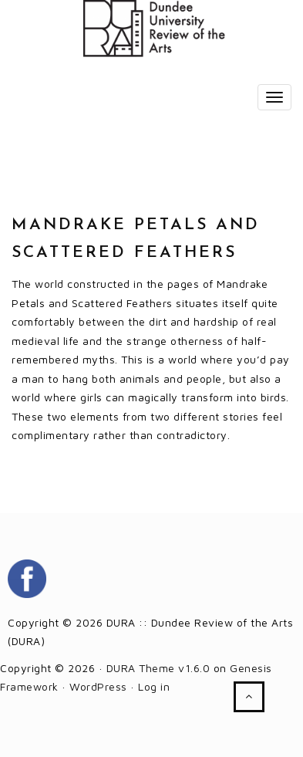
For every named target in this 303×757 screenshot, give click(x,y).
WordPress (98, 686)
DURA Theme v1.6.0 (158, 667)
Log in (154, 686)
